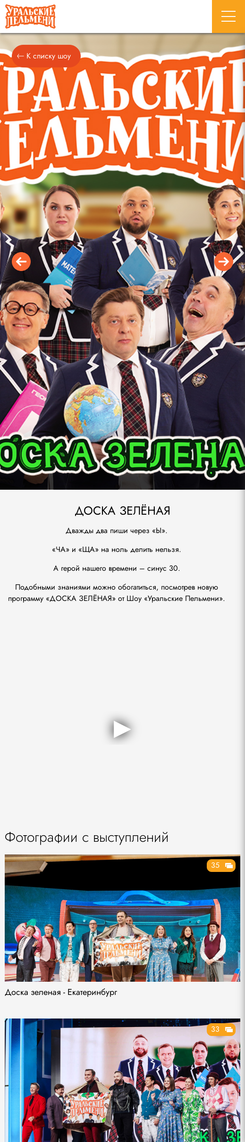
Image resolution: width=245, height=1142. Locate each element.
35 (215, 865)
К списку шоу (44, 55)
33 (215, 1029)
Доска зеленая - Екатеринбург (61, 992)
